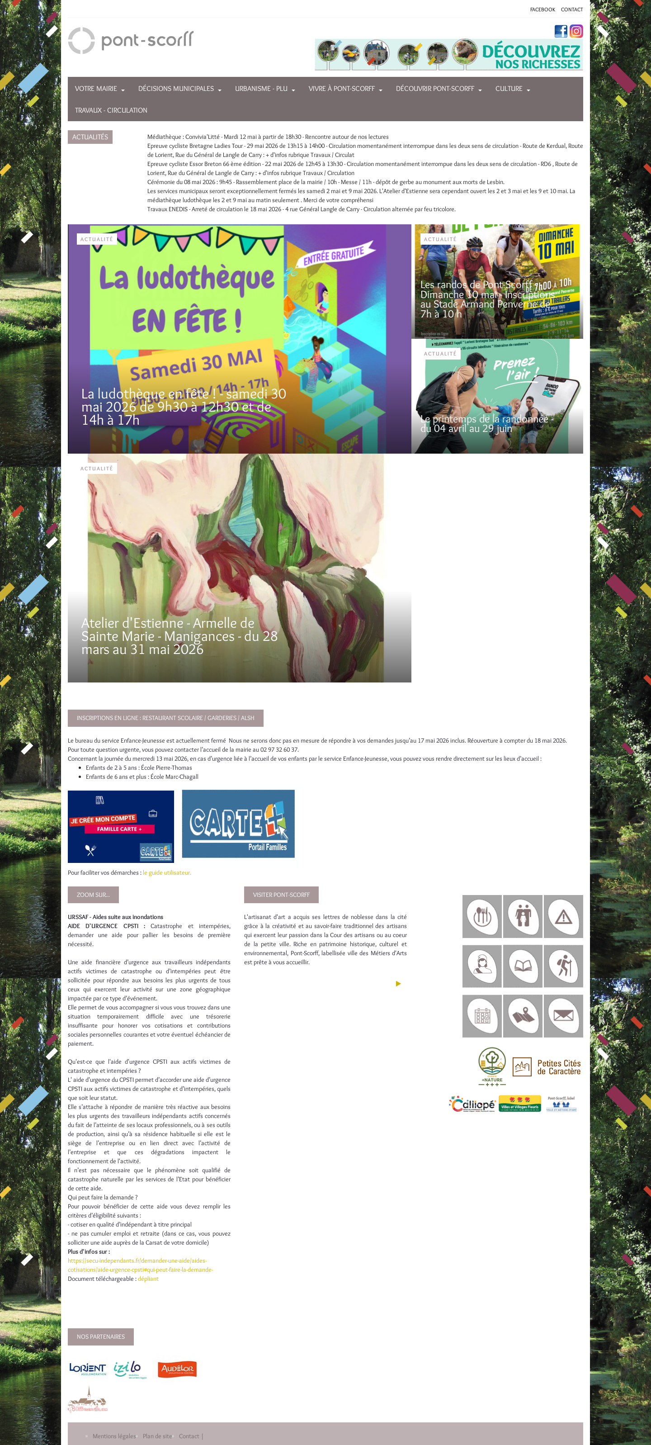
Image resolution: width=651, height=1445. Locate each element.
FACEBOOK (542, 9)
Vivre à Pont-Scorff (342, 88)
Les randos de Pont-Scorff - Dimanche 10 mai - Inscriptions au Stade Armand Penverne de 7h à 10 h (487, 299)
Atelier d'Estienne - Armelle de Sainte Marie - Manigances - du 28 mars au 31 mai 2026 (179, 636)
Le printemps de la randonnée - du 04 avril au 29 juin (487, 423)
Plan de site (157, 1436)
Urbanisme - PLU (261, 88)
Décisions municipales (176, 88)
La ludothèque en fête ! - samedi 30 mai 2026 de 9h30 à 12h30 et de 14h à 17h (183, 406)
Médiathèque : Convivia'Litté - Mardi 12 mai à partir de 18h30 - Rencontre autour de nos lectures (268, 137)
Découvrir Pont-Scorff (435, 88)
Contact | (191, 1436)
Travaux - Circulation (111, 110)
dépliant (149, 1278)
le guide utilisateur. (167, 872)
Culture (509, 88)
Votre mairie (96, 88)
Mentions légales (114, 1436)
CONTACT (572, 9)
